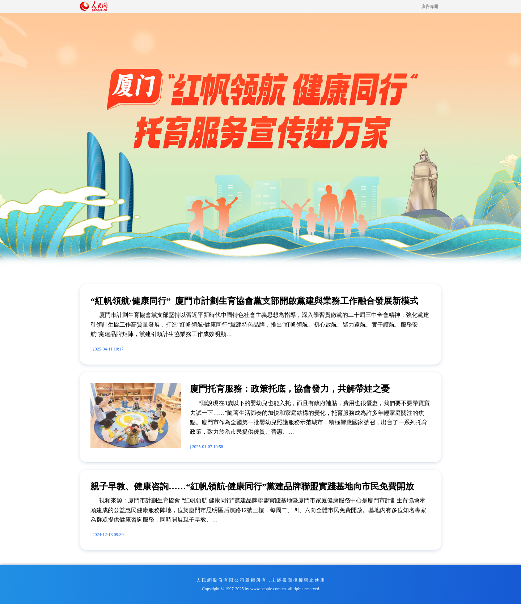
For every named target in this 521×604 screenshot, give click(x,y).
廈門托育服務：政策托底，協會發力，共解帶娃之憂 (290, 389)
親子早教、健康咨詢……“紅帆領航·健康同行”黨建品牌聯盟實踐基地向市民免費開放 (252, 486)
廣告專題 (430, 6)
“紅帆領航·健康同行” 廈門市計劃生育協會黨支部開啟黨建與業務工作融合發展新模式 (254, 301)
